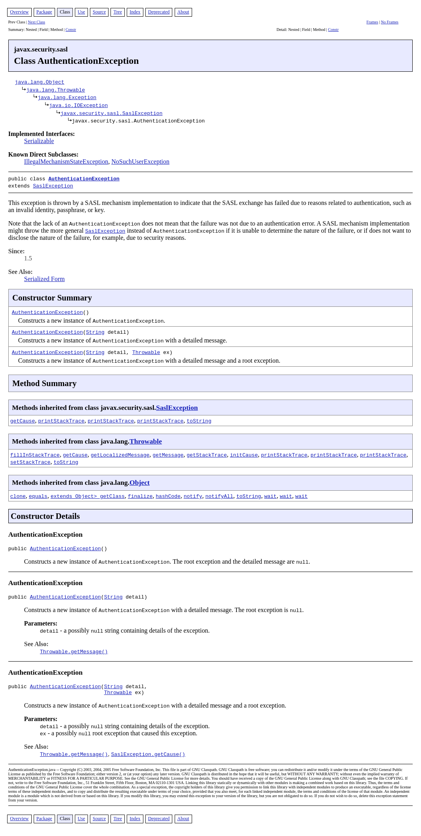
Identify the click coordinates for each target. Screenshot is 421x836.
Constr (70, 29)
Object (140, 481)
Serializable (39, 141)
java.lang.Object (40, 81)
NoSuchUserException (140, 161)
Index (135, 12)
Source (99, 12)
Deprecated (159, 12)
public (19, 547)
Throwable (146, 350)
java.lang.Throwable (55, 89)
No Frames (389, 22)
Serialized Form (44, 277)
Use (81, 12)
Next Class (36, 22)
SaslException (53, 184)
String (95, 330)
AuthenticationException (83, 178)
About (183, 12)
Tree (117, 12)
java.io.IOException (78, 105)
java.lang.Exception (67, 97)
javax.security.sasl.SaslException (111, 113)
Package (44, 12)
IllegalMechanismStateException (66, 161)
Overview (19, 12)
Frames (372, 22)
